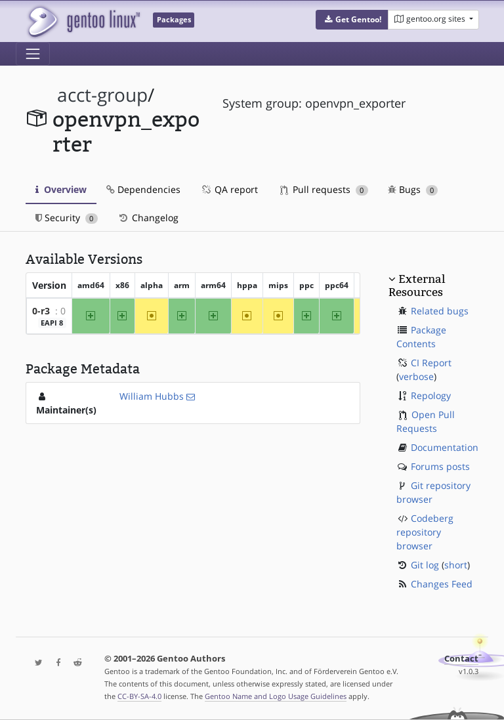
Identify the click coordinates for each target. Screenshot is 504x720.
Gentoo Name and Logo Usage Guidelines (275, 696)
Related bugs (440, 311)
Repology (431, 395)
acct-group (102, 95)
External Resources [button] (416, 285)
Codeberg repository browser (424, 532)
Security (66, 217)
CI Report (431, 362)
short (455, 565)
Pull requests (324, 189)
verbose (416, 376)
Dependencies (143, 189)
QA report (229, 189)
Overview (61, 189)
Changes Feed (441, 584)
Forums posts (440, 466)
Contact (461, 658)
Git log (425, 565)
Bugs (413, 189)
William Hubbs (151, 396)
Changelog (147, 217)
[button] (352, 20)
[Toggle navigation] (33, 54)
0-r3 (41, 311)
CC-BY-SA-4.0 (139, 696)
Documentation (444, 447)
